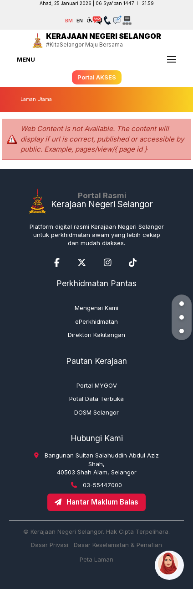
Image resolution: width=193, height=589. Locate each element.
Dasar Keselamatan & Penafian (118, 544)
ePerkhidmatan (96, 321)
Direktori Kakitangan (96, 334)
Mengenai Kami (96, 307)
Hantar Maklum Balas (97, 502)
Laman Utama (36, 99)
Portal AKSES (96, 77)
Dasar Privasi (49, 544)
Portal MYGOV (96, 385)
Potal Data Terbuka (96, 398)
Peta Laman (96, 559)
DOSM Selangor (96, 412)
